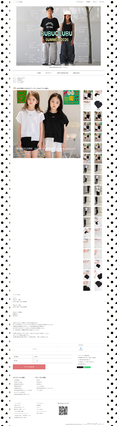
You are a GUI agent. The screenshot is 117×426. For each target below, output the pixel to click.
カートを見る (40, 409)
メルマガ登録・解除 (18, 411)
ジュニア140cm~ (20, 81)
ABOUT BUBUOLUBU (62, 73)
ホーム (14, 78)
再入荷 (38, 380)
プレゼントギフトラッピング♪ (21, 413)
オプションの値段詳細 (83, 355)
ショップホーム (17, 403)
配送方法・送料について (19, 409)
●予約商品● (16, 380)
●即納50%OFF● (17, 388)
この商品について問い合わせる (86, 361)
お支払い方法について (19, 407)
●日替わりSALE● (21, 78)
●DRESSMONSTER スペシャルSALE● (23, 390)
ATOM (40, 413)
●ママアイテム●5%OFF (19, 392)
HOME (39, 73)
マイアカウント (79, 1)
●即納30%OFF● (17, 386)
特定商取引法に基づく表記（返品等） (87, 357)
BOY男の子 (19, 80)
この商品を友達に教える (84, 359)
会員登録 (88, 1)
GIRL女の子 (19, 79)
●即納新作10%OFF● (18, 384)
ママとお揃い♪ (20, 82)
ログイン (95, 1)
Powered (93, 424)
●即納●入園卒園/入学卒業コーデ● (21, 394)
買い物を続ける (82, 364)
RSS (38, 413)
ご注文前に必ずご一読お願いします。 (22, 415)
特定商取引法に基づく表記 (20, 417)
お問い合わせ (76, 73)
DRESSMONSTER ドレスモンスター (45, 388)
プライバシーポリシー (42, 411)
